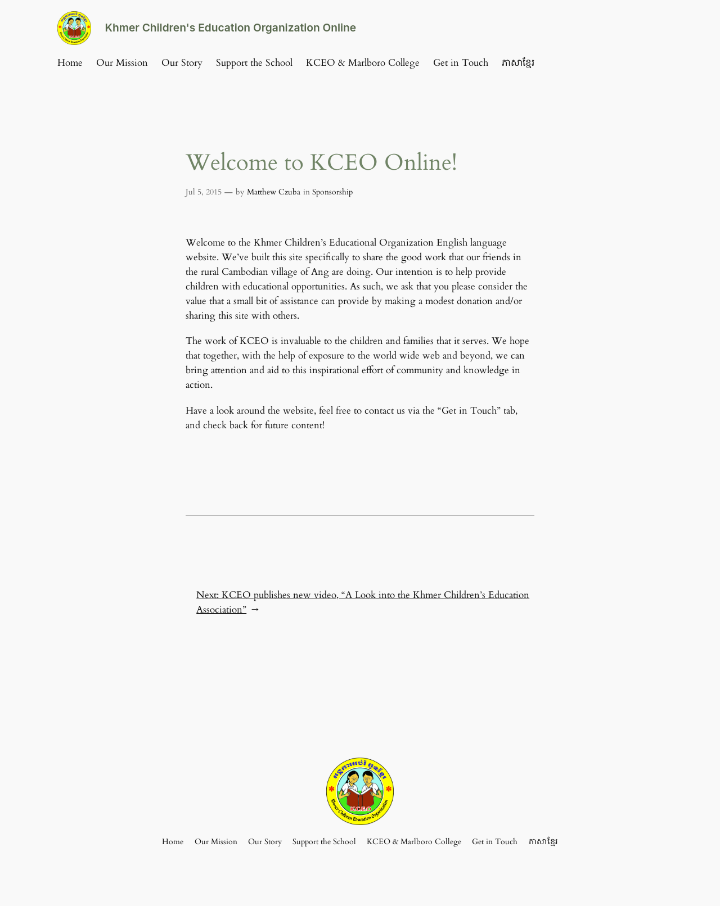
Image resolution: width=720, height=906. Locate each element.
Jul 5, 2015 (204, 192)
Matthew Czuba (273, 192)
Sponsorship (332, 192)
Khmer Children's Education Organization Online (230, 27)
